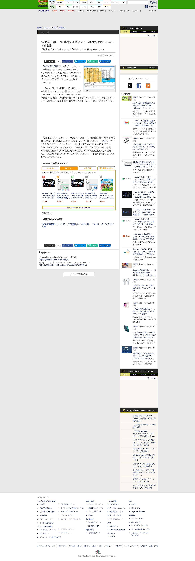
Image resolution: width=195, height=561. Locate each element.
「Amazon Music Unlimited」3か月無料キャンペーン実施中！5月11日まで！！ (144, 146)
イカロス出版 (111, 501)
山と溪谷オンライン (95, 522)
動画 (128, 11)
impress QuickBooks (138, 512)
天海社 (134, 504)
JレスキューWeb (115, 515)
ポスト (51, 61)
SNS (121, 11)
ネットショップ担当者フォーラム (72, 508)
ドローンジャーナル (46, 519)
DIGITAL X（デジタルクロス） (71, 519)
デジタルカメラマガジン (48, 530)
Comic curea (136, 508)
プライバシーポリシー (105, 546)
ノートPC (50, 168)
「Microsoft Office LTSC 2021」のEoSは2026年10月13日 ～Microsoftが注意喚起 (144, 236)
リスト (58, 61)
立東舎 (90, 515)
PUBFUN (132, 515)
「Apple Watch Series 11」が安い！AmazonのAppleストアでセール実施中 (144, 311)
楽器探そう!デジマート (95, 508)
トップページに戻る (78, 274)
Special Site (131, 68)
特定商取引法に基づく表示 (149, 546)
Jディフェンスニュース (118, 508)
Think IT (42, 504)
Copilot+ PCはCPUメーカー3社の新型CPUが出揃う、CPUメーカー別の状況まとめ (144, 272)
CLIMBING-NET (93, 526)
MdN (109, 523)
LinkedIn (106, 61)
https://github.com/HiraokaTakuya (54, 259)
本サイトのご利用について (46, 546)
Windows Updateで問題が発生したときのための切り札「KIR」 (144, 457)
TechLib (112, 537)
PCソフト (69, 168)
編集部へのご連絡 (90, 546)
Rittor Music (90, 501)
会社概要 (119, 546)
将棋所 (106, 141)
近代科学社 (89, 530)
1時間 (125, 32)
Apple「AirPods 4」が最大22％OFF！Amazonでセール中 (144, 287)
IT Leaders (43, 515)
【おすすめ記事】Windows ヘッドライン (141, 410)
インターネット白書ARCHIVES (50, 537)
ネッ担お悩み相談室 (46, 523)
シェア (69, 61)
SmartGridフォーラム (68, 504)
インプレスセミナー (67, 515)
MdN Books (114, 526)
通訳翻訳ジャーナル (116, 512)
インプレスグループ (131, 546)
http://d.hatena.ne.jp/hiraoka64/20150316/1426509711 (63, 265)
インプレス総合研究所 (47, 512)
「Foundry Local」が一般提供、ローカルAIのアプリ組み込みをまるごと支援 (144, 442)
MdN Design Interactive (117, 530)
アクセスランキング (134, 28)
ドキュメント (112, 11)
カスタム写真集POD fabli (141, 529)
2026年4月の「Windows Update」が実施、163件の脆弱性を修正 (144, 418)
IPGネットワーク (135, 522)
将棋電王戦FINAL (51, 66)
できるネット (44, 533)
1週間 (144, 32)
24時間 (134, 32)
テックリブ (111, 533)
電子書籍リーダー (106, 168)
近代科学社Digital (94, 533)
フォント (136, 11)
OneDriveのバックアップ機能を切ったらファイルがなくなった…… (144, 472)
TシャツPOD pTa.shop (140, 525)
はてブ (82, 61)
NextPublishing (66, 533)
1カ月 (153, 32)
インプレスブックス (67, 529)
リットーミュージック (95, 504)
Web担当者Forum (45, 508)
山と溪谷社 (89, 519)
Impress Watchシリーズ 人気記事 (139, 371)
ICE (130, 501)
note (94, 61)
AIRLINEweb (114, 504)
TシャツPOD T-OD (95, 512)
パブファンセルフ (138, 518)
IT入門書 (87, 168)
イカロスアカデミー (116, 519)
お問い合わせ (61, 546)
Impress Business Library (69, 512)
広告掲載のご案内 (75, 546)
